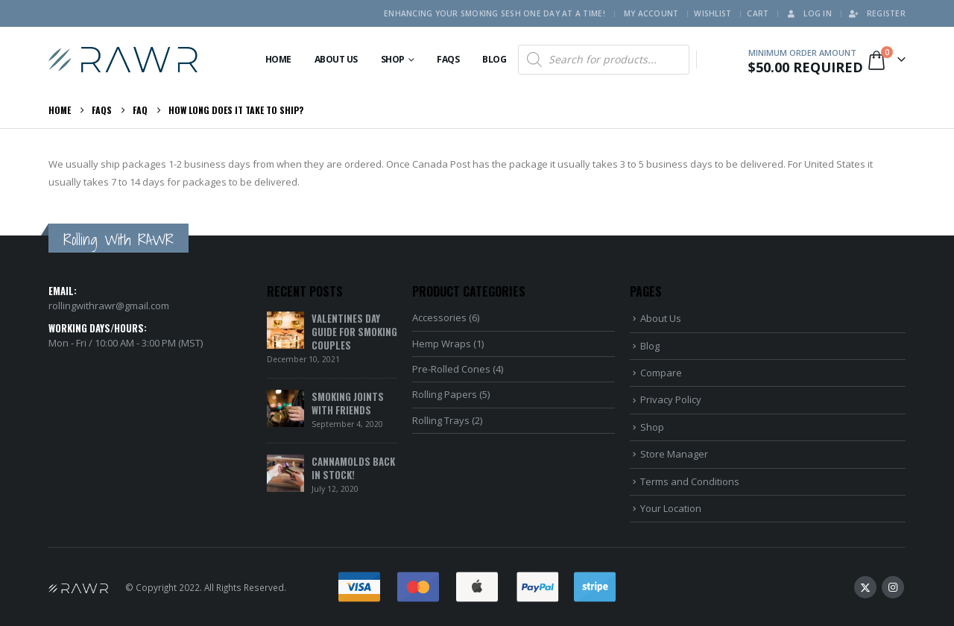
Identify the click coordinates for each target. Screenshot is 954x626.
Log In (808, 13)
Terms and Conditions (689, 481)
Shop (393, 59)
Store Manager (674, 454)
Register (876, 13)
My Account (651, 13)
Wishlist (712, 13)
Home (278, 59)
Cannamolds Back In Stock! (353, 468)
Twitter (865, 587)
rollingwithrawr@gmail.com (108, 305)
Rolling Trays (441, 420)
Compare (661, 372)
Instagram (893, 587)
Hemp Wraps (441, 343)
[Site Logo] (123, 59)
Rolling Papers (444, 394)
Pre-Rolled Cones (451, 369)
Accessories (439, 317)
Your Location (670, 508)
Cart (757, 13)
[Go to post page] (285, 329)
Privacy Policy (670, 399)
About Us (336, 59)
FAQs (448, 59)
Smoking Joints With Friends (348, 403)
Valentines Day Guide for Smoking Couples (354, 331)
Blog (494, 59)
